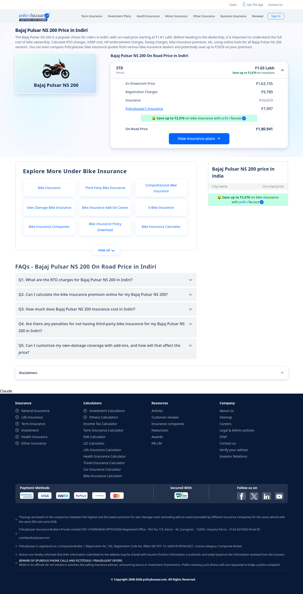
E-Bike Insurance (161, 207)
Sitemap (226, 417)
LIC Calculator (94, 443)
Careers (225, 424)
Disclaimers (28, 373)
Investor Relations (233, 456)
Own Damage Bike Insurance (49, 207)
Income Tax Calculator (100, 424)
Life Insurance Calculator (102, 450)
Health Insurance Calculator (104, 456)
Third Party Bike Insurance (105, 188)
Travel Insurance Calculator (104, 463)
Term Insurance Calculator (103, 430)
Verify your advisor (234, 450)
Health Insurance (34, 437)
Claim (233, 5)
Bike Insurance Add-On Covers (105, 207)
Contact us (228, 443)
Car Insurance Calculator (102, 469)
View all (106, 250)
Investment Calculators (107, 410)
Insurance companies (168, 424)
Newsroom (160, 430)
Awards (157, 437)
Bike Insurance (49, 188)
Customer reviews (165, 417)
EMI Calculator (94, 437)
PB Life (157, 443)
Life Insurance (32, 417)
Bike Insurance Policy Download (105, 227)
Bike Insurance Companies (49, 226)
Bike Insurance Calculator (161, 226)
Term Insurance (33, 424)
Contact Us (275, 5)
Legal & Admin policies (237, 430)
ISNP (223, 437)
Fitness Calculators (103, 417)
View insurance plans (196, 138)
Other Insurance (33, 443)
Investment (30, 430)
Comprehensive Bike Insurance (161, 188)
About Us (227, 410)
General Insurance (35, 410)
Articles (157, 410)
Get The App (255, 5)
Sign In (276, 16)
